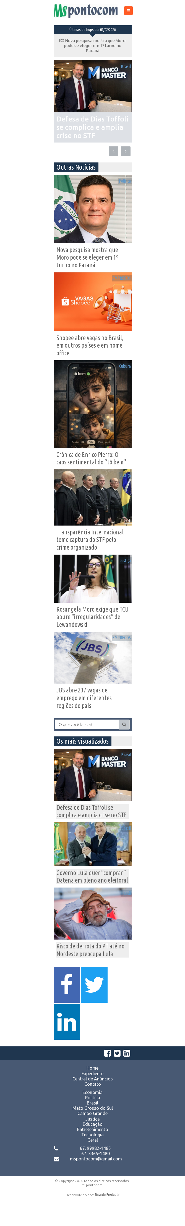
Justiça (122, 480)
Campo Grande (92, 1139)
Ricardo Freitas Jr (107, 1221)
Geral (92, 1165)
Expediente (92, 1099)
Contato (92, 1110)
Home (92, 1093)
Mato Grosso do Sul (92, 1134)
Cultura (122, 369)
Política (122, 180)
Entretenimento (92, 1155)
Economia (92, 1118)
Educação (93, 1150)
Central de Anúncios (92, 1104)
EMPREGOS (118, 279)
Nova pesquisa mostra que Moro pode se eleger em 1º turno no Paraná (92, 45)
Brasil (123, 67)
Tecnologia (92, 1160)
